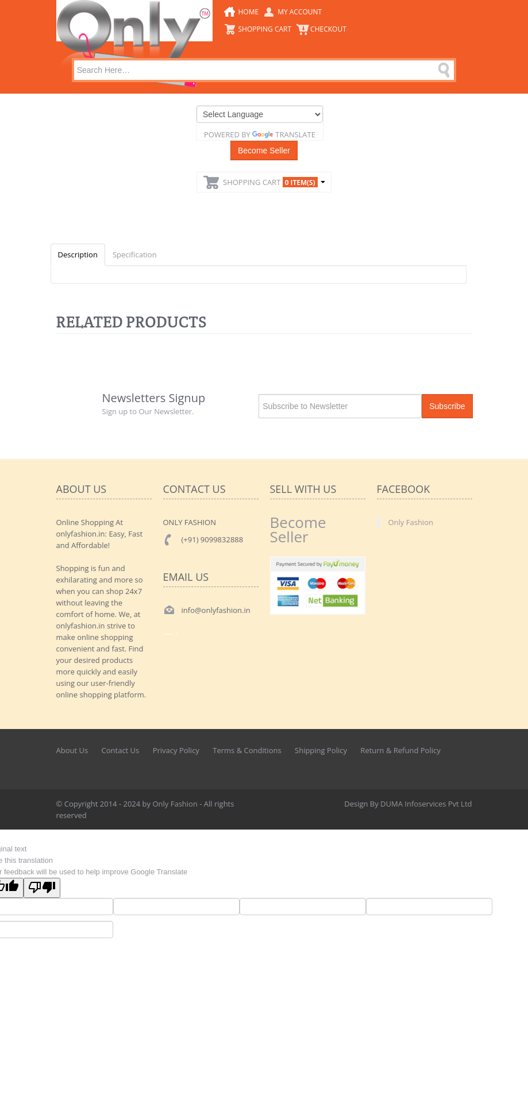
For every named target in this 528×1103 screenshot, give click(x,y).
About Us (72, 750)
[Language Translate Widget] (259, 114)
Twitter (438, 764)
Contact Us (121, 750)
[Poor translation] (42, 888)
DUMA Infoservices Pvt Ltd (426, 804)
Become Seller (264, 150)
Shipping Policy (321, 750)
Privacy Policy (176, 750)
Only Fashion (410, 522)
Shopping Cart (265, 29)
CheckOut (328, 29)
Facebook (413, 764)
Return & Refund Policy (400, 750)
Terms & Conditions (247, 750)
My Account (300, 12)
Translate (283, 134)
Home (248, 12)
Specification (135, 254)
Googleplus (464, 764)
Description (78, 254)
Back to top (508, 1085)
